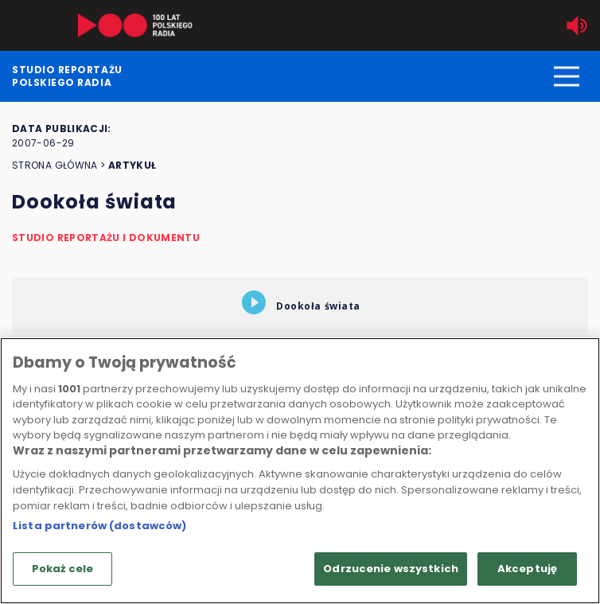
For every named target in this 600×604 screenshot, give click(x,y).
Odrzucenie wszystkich (390, 568)
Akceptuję (527, 568)
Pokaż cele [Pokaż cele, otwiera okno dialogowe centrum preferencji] (62, 568)
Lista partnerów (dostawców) (100, 525)
